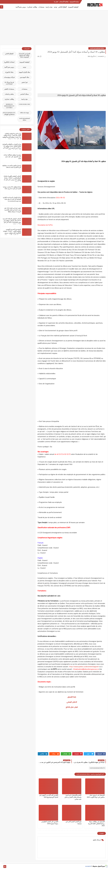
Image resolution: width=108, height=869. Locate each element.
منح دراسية (49, 7)
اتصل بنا (56, 1)
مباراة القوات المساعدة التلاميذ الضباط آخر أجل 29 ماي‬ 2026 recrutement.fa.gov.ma (12, 199)
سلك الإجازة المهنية (24, 72)
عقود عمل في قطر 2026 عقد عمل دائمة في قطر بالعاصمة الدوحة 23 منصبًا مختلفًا (12, 209)
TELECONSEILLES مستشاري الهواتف (9, 113)
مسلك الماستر (24, 94)
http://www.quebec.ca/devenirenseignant (84, 666)
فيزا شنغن (24, 82)
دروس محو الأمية (21, 7)
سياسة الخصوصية (74, 1)
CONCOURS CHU (24, 104)
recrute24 (88, 866)
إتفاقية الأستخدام (63, 1)
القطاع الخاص (62, 7)
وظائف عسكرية (32, 7)
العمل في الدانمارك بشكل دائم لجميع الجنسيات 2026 (24, 55)
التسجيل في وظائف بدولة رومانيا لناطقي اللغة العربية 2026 (96, 823)
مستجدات (41, 7)
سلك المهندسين (24, 77)
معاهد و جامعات (9, 94)
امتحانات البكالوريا (9, 62)
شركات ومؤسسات (9, 77)
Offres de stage (24, 112)
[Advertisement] (54, 28)
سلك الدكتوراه (9, 72)
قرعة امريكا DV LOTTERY (9, 83)
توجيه (55, 7)
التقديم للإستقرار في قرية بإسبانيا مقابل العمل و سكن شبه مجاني (72, 797)
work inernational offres (97, 48)
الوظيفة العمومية (73, 7)
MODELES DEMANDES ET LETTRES (9, 105)
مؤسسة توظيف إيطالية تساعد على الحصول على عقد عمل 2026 (12, 156)
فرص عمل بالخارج (72, 707)
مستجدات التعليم (9, 89)
